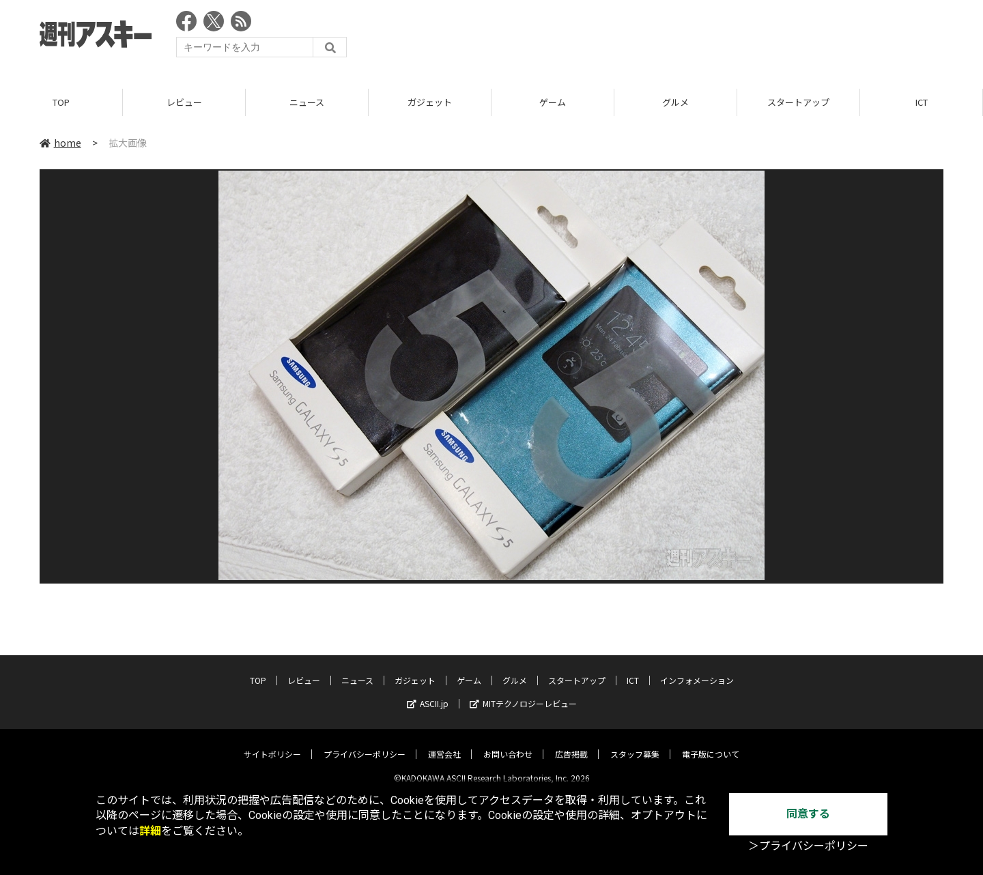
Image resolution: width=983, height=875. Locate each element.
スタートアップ (798, 102)
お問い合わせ (507, 743)
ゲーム (552, 102)
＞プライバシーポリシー (808, 846)
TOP (61, 102)
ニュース (306, 102)
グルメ (675, 102)
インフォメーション (697, 670)
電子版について (710, 743)
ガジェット (430, 102)
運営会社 (444, 743)
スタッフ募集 (634, 743)
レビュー (184, 102)
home (60, 142)
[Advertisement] (694, 37)
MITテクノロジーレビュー (523, 693)
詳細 (150, 830)
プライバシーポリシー (364, 743)
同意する (808, 813)
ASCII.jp (427, 693)
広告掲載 (571, 743)
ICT (921, 102)
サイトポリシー (272, 743)
